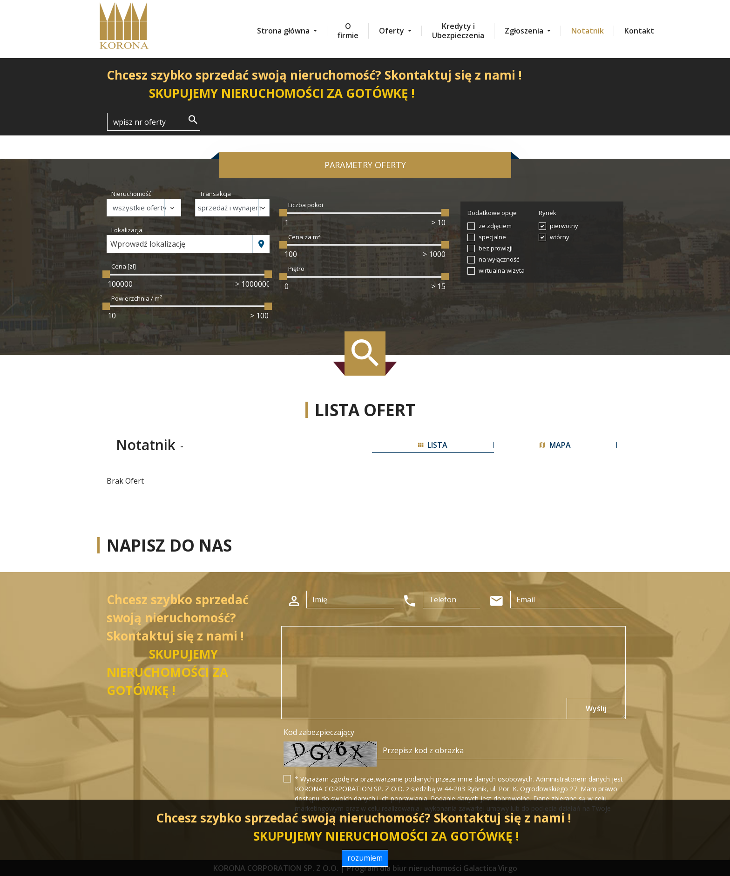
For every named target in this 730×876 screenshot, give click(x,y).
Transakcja (215, 193)
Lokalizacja (126, 230)
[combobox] (180, 244)
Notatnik (587, 31)
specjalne (492, 237)
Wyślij (596, 708)
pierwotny (564, 226)
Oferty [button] (392, 31)
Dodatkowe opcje (492, 213)
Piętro (296, 268)
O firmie (348, 30)
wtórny (559, 237)
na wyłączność (499, 259)
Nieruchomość (131, 193)
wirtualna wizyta (502, 270)
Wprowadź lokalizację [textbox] (147, 244)
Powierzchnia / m (136, 298)
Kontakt (639, 31)
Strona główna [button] (284, 31)
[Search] (153, 122)
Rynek (547, 213)
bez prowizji (496, 248)
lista (432, 445)
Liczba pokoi (305, 205)
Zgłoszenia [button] (525, 31)
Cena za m (304, 237)
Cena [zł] (123, 266)
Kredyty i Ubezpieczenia (458, 30)
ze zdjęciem (495, 226)
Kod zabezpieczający (319, 732)
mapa (555, 445)
